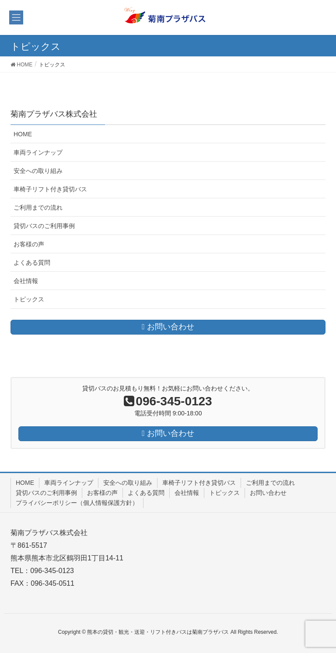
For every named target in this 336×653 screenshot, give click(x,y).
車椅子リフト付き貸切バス (50, 189)
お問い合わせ (268, 492)
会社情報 (26, 280)
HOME (23, 134)
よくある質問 (32, 262)
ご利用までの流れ (38, 207)
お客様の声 (29, 244)
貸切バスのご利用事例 (44, 225)
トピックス (29, 299)
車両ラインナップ (38, 152)
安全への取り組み (38, 170)
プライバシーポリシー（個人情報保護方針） (77, 502)
